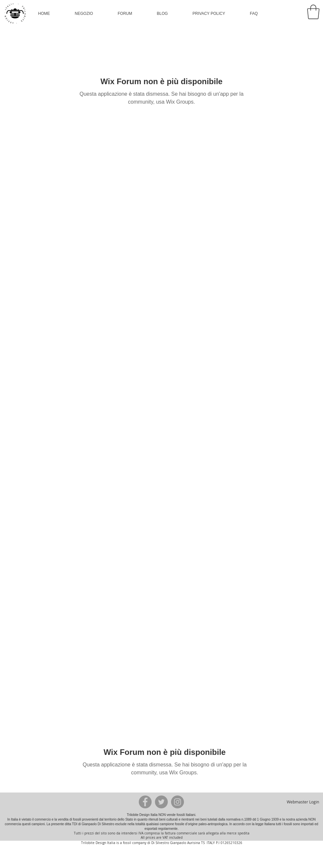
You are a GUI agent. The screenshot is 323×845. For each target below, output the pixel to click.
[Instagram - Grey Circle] (177, 801)
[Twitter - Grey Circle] (161, 801)
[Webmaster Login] (302, 802)
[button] (84, 13)
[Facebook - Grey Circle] (145, 801)
